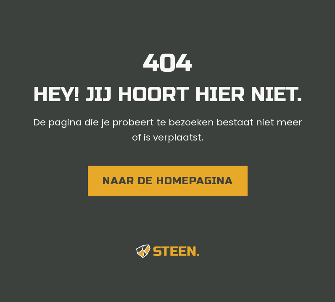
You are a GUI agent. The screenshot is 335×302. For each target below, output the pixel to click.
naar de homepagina (168, 180)
